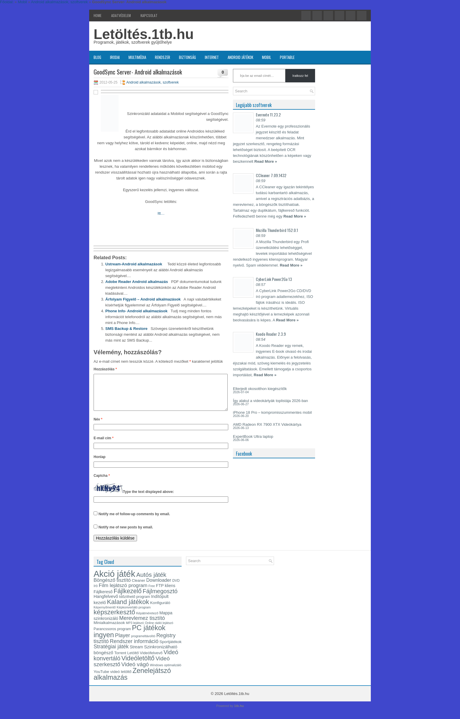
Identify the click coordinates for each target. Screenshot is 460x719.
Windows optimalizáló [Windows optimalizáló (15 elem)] (165, 672)
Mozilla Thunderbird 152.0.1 (277, 230)
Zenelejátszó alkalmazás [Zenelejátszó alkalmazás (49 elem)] (132, 681)
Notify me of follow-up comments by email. (134, 521)
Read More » (265, 161)
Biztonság (187, 57)
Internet (212, 57)
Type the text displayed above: (148, 499)
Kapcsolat (149, 15)
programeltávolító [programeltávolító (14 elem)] (143, 643)
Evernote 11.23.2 (268, 114)
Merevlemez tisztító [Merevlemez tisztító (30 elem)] (142, 625)
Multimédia (137, 57)
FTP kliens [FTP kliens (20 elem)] (165, 592)
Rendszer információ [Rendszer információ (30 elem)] (134, 648)
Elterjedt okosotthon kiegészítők (260, 388)
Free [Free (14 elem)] (151, 593)
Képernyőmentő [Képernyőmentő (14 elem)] (105, 614)
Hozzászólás (105, 369)
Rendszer (162, 57)
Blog (97, 57)
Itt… (161, 213)
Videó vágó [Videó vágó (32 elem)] (135, 671)
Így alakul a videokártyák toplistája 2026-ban (270, 400)
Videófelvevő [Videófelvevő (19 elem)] (151, 660)
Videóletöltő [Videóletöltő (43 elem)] (138, 665)
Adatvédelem (121, 15)
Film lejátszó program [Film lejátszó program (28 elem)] (123, 592)
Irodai (115, 57)
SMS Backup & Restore (126, 328)
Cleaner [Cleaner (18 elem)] (138, 587)
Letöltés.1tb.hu (144, 34)
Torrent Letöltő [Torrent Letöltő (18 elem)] (126, 660)
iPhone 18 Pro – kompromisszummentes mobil (272, 412)
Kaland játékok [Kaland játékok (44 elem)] (128, 609)
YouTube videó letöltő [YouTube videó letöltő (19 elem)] (112, 678)
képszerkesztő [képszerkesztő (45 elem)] (114, 619)
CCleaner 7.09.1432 (271, 175)
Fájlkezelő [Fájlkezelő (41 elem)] (127, 598)
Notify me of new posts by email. (126, 534)
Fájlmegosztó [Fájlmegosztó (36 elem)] (160, 598)
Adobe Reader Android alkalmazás (136, 281)
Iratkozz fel (300, 75)
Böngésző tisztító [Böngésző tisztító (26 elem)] (112, 587)
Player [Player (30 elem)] (122, 642)
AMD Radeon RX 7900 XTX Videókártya (267, 424)
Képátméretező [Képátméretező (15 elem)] (147, 620)
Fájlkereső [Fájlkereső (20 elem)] (103, 598)
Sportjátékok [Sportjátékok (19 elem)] (171, 649)
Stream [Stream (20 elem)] (136, 654)
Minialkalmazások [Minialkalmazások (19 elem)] (109, 630)
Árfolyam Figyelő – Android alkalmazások (143, 299)
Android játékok (240, 57)
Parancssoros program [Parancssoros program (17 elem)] (112, 636)
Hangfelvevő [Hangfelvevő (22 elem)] (106, 603)
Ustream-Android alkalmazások (133, 264)
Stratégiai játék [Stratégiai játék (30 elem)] (111, 654)
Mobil (266, 57)
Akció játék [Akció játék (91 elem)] (114, 581)
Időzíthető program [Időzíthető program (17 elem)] (134, 604)
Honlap (100, 464)
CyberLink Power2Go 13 (274, 279)
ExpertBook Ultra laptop (253, 436)
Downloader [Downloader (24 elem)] (158, 587)
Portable (287, 57)
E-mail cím (104, 445)
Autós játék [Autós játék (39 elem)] (151, 581)
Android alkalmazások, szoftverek (152, 82)
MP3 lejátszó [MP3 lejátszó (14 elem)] (135, 630)
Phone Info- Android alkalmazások (136, 311)
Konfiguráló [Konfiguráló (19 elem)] (160, 610)
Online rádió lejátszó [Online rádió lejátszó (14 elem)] (159, 630)
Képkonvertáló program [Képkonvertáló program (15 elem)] (134, 614)
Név (98, 426)
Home (98, 15)
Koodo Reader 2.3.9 (271, 334)
